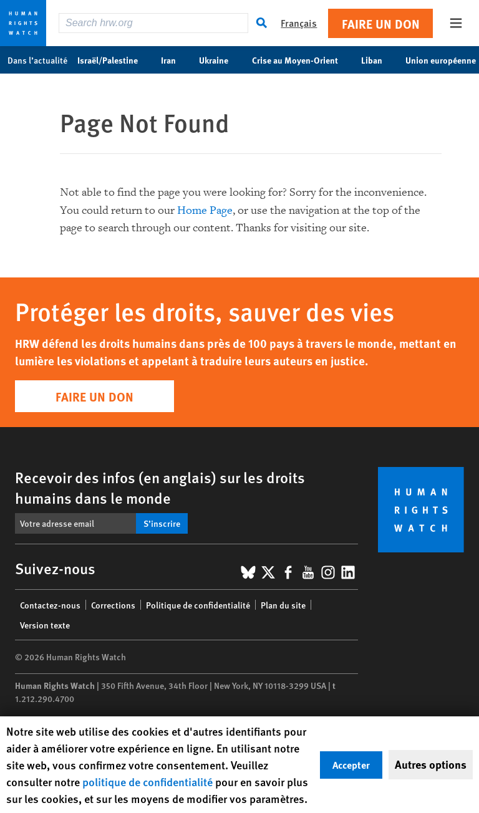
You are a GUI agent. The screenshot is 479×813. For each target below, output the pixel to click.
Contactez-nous (50, 605)
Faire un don (381, 23)
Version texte (45, 624)
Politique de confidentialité (198, 605)
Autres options (431, 764)
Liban (378, 60)
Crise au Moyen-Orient (301, 60)
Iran (175, 60)
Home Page (205, 210)
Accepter (351, 765)
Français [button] (299, 23)
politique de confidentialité (147, 781)
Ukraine (220, 60)
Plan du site (283, 605)
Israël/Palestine (114, 60)
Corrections (113, 605)
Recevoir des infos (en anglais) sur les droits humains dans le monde (160, 487)
